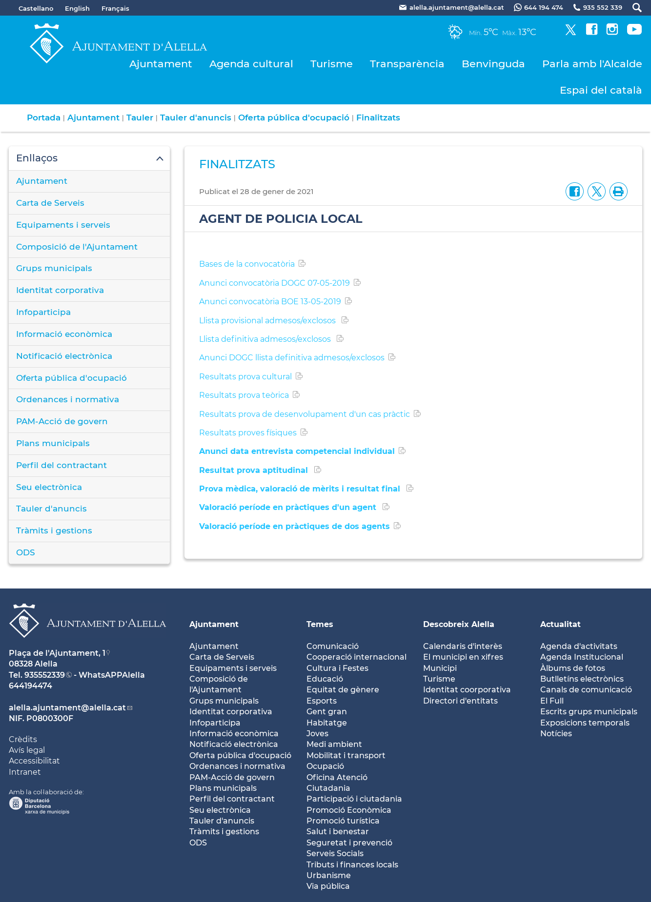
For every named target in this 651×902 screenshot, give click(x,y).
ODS (25, 552)
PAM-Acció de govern (62, 421)
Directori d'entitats (460, 701)
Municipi (440, 668)
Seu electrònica (49, 487)
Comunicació (332, 646)
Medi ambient (334, 744)
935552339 (44, 675)
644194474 (30, 685)
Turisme (331, 64)
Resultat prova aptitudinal (254, 470)
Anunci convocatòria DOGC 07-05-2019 (274, 283)
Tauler (139, 117)
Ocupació (325, 766)
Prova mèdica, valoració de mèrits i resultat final (301, 488)
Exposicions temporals (585, 722)
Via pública (328, 886)
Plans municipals (53, 443)
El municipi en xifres (463, 657)
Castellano (36, 8)
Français (115, 8)
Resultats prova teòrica (244, 395)
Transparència (407, 64)
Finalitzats (378, 117)
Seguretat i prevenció (349, 842)
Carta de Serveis (50, 203)
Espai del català (601, 90)
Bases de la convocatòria (247, 264)
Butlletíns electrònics (582, 679)
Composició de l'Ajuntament (77, 247)
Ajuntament (160, 64)
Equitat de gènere (342, 689)
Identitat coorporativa (467, 689)
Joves (317, 733)
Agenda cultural (251, 64)
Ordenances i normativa (67, 399)
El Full (552, 701)
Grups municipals (54, 268)
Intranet (25, 772)
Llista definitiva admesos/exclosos (266, 339)
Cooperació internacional (356, 657)
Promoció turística (343, 820)
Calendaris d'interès (462, 646)
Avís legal (27, 750)
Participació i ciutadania (354, 799)
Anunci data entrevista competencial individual (297, 451)
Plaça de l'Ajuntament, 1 (57, 653)
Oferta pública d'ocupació (293, 117)
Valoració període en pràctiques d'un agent (289, 507)
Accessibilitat (34, 760)
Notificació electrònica (64, 356)
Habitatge (326, 722)
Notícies (556, 733)
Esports (321, 701)
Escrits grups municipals (588, 711)
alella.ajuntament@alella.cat (67, 707)
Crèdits (23, 739)
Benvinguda (493, 64)
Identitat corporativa (60, 290)
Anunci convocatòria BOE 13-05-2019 (270, 301)
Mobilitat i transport (346, 755)
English (77, 8)
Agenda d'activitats (578, 646)
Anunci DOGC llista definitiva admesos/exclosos (292, 357)
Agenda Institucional (581, 657)
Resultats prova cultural (245, 376)
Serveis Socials (335, 853)
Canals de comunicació (586, 689)
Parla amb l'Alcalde (592, 64)
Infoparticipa (43, 312)
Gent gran (326, 711)
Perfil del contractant (61, 465)
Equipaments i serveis (63, 225)
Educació (324, 679)
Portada (44, 117)
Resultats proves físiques (248, 432)
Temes (319, 624)
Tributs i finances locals (352, 864)
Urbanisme (328, 875)
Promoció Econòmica (348, 810)
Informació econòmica (64, 334)
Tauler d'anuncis (195, 117)
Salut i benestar (337, 831)
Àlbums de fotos (572, 668)
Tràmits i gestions (54, 530)
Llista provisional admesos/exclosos (268, 320)
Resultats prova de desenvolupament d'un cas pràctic (304, 414)
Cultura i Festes (337, 668)
